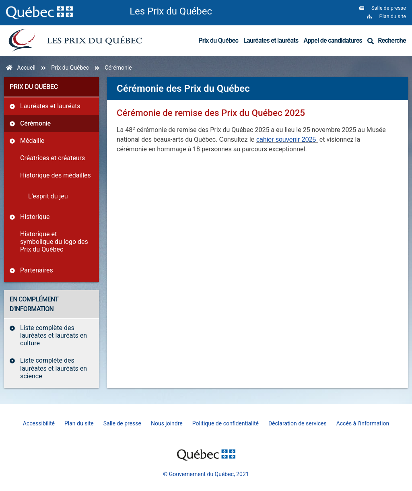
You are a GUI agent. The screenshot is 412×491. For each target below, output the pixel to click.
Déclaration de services (297, 423)
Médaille (32, 140)
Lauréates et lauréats (271, 40)
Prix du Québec (218, 40)
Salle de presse (122, 423)
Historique (34, 217)
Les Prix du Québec (171, 11)
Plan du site (79, 423)
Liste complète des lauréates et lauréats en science (53, 368)
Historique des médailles (55, 175)
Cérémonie (35, 123)
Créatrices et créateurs (52, 158)
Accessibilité (39, 423)
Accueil (26, 67)
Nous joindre (167, 423)
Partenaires (36, 270)
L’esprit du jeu (48, 196)
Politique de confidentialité (225, 423)
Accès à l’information (362, 423)
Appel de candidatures (333, 40)
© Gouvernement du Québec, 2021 (206, 474)
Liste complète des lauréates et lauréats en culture (53, 335)
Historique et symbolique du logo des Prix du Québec (54, 241)
